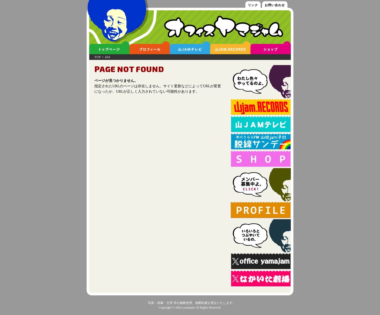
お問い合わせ (275, 5)
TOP (97, 57)
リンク (253, 5)
